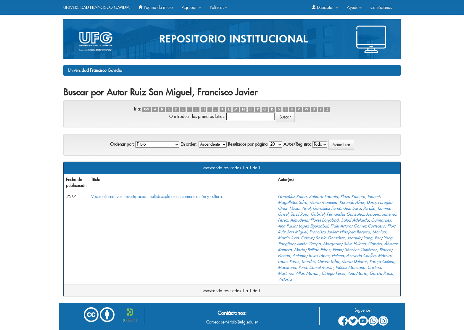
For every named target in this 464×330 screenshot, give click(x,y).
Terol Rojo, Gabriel (307, 214)
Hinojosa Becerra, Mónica (363, 232)
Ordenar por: (122, 144)
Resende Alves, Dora (357, 202)
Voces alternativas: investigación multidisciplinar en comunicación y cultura (156, 196)
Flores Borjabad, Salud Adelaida (339, 220)
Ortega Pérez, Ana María (344, 273)
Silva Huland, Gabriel (363, 243)
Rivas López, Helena (326, 255)
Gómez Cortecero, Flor (374, 226)
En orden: (189, 144)
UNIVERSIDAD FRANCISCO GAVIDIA (96, 7)
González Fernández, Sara (337, 208)
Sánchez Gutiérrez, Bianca (367, 249)
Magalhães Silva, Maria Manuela (307, 202)
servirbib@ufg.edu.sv (239, 322)
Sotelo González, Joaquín (338, 237)
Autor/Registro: (297, 144)
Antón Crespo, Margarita (319, 243)
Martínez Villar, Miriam (298, 273)
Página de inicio (155, 7)
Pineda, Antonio (292, 255)
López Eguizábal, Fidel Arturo (325, 226)
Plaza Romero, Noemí (360, 196)
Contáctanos (381, 7)
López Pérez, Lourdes (296, 261)
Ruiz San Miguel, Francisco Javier (307, 232)
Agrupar (191, 7)
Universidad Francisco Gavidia (95, 70)
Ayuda (354, 7)
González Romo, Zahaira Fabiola (308, 196)
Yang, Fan (372, 237)
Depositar (325, 7)
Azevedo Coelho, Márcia (368, 255)
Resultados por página (248, 144)
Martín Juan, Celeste (295, 237)
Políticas (218, 7)
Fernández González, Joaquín (353, 214)
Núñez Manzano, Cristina (358, 267)
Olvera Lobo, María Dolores (342, 261)
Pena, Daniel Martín (315, 267)
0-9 (146, 109)
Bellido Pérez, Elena (324, 249)
